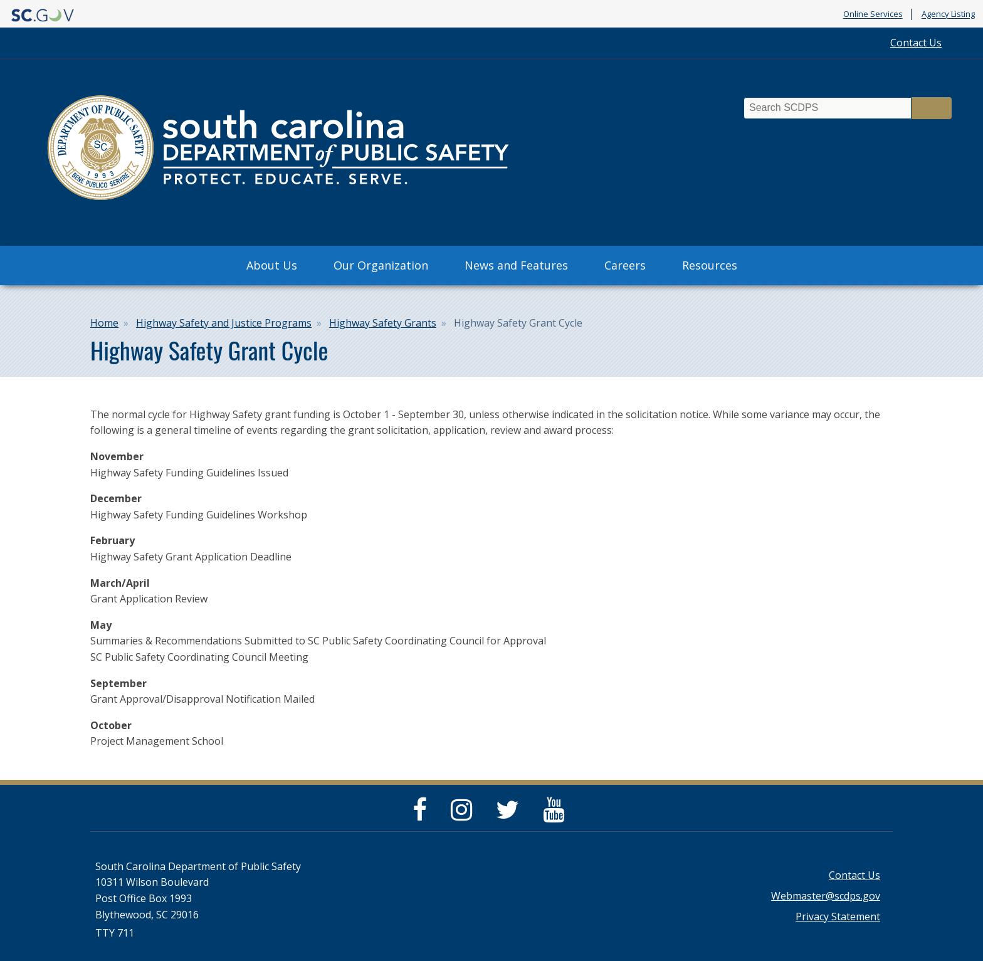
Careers (625, 265)
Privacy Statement (838, 916)
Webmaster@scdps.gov (825, 896)
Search (932, 108)
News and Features (516, 265)
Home (104, 323)
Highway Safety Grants (382, 323)
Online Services (873, 14)
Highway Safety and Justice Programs (224, 323)
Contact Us (916, 43)
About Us (271, 265)
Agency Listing (948, 14)
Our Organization (381, 265)
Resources (709, 265)
